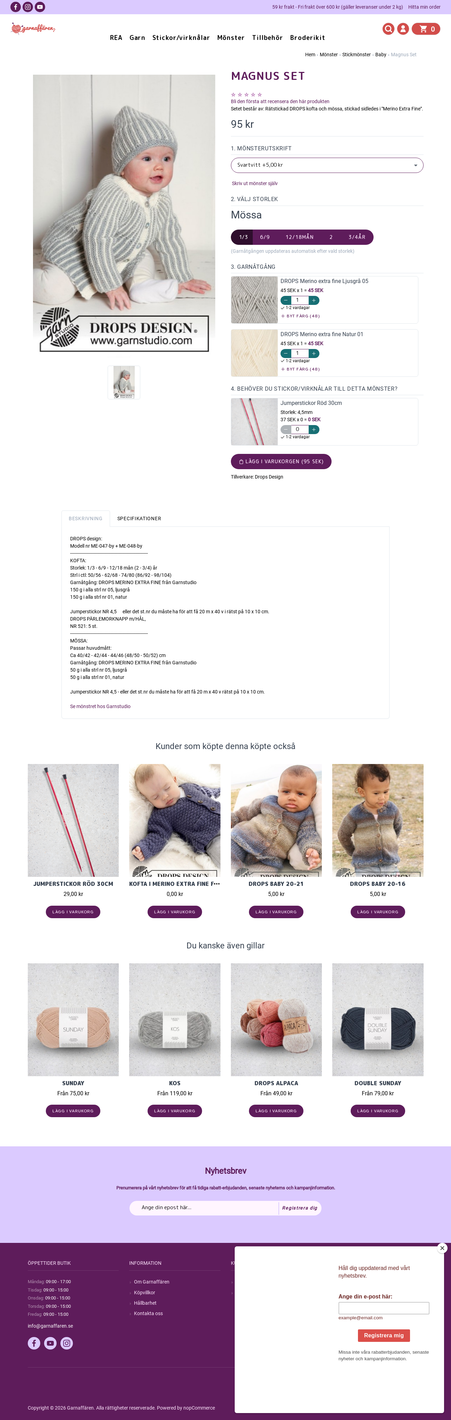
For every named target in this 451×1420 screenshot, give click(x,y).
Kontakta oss (148, 1313)
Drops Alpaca (276, 1083)
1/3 (244, 237)
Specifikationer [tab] (139, 518)
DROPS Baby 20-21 (276, 884)
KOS (175, 1083)
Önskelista (348, 1324)
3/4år (357, 237)
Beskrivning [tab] (86, 518)
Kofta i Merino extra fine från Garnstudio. (197, 884)
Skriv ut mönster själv (254, 183)
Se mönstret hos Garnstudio (100, 706)
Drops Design (269, 477)
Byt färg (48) (300, 316)
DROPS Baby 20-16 (378, 884)
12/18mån (299, 237)
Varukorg (347, 1313)
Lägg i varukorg (73, 912)
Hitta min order (424, 7)
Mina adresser (352, 1303)
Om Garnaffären (151, 1282)
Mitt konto (348, 1282)
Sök (240, 1282)
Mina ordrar (349, 1292)
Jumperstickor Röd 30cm (73, 884)
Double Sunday (377, 1083)
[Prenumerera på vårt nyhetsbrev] (225, 1208)
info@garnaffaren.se (50, 1326)
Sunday (73, 1083)
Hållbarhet (145, 1303)
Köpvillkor (144, 1292)
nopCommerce (199, 1408)
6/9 (265, 237)
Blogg (242, 1292)
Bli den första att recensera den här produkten (280, 101)
